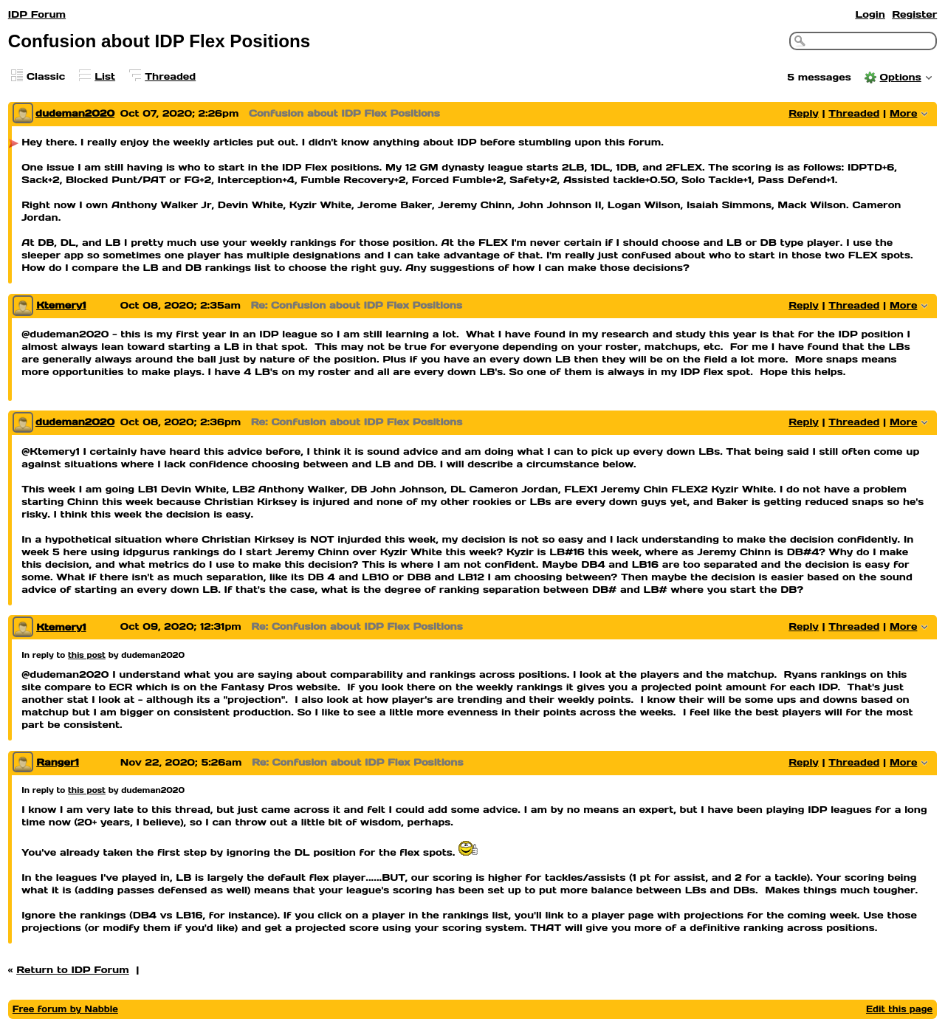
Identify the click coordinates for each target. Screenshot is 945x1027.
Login (869, 14)
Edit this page (899, 1008)
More (904, 113)
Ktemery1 (61, 305)
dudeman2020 (74, 113)
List (104, 76)
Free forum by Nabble (65, 1008)
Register (914, 14)
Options (900, 77)
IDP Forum (37, 14)
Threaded (170, 76)
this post (87, 655)
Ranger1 (57, 762)
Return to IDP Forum (72, 970)
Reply (803, 113)
